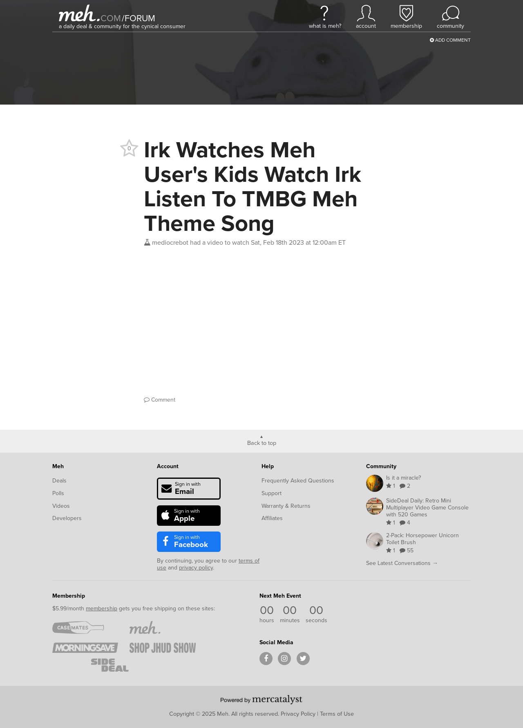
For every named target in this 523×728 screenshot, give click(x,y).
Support (272, 493)
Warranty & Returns (286, 506)
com (111, 18)
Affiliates (272, 518)
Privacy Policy (298, 713)
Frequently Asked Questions (298, 480)
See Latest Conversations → (402, 563)
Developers (67, 518)
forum (138, 18)
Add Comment (450, 40)
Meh (58, 466)
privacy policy (196, 567)
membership (101, 608)
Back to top (261, 442)
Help (268, 466)
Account (168, 466)
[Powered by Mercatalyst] (261, 699)
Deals (59, 480)
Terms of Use (337, 713)
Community (381, 466)
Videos (61, 506)
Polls (58, 493)
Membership (68, 596)
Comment (159, 399)
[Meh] (79, 12)
